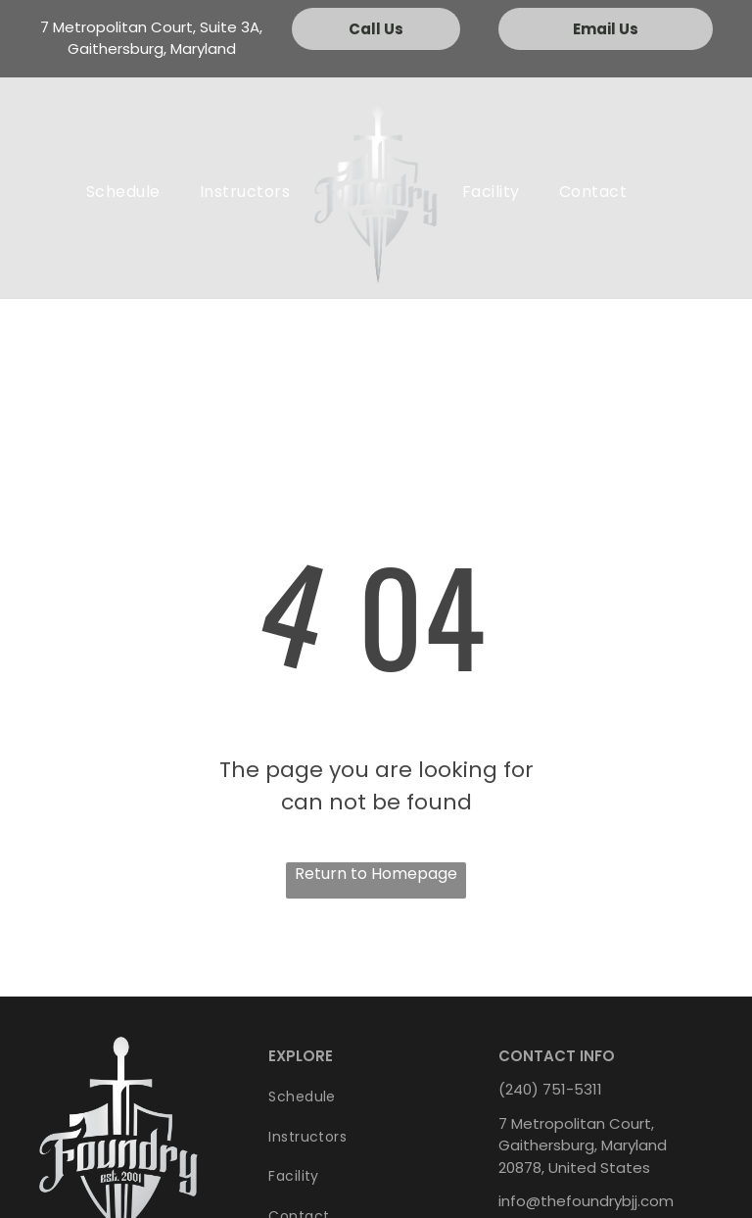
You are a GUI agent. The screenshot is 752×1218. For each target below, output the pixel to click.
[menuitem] (123, 192)
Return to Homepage (376, 873)
